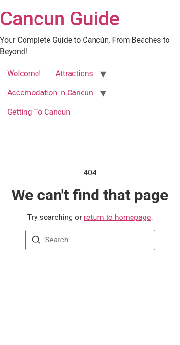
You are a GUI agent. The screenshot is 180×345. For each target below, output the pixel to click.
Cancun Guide (60, 19)
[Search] (36, 241)
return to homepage (117, 217)
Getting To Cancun (38, 111)
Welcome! (24, 73)
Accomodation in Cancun (50, 92)
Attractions (74, 73)
